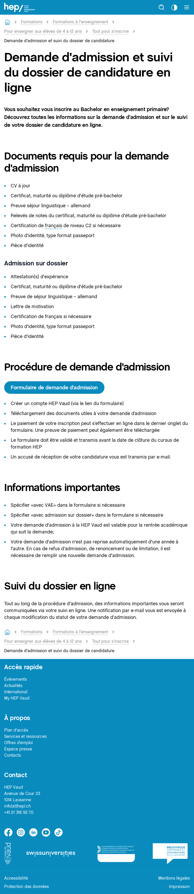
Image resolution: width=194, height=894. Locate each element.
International (15, 691)
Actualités (13, 685)
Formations (31, 21)
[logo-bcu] (171, 853)
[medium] (46, 832)
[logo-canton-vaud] (7, 853)
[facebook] (8, 832)
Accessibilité (16, 878)
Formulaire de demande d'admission (54, 387)
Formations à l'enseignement (80, 21)
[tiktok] (58, 832)
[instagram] (21, 832)
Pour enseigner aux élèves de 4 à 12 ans (43, 31)
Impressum (179, 886)
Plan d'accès (16, 730)
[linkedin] (33, 832)
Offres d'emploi (18, 742)
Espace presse (18, 748)
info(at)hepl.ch (17, 806)
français (53, 225)
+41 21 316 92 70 (18, 812)
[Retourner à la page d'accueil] (7, 22)
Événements (15, 679)
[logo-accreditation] (117, 854)
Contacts (12, 755)
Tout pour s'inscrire (110, 31)
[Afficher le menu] (187, 7)
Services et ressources (25, 736)
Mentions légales (174, 878)
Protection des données (26, 886)
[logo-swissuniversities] (54, 854)
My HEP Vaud (17, 698)
